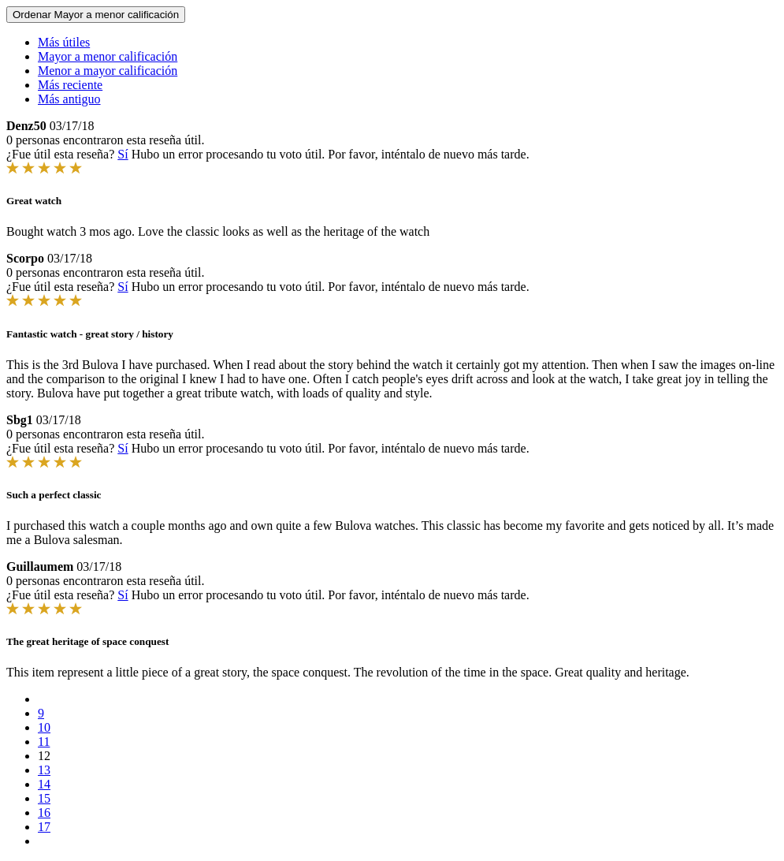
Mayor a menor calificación (107, 56)
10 (44, 727)
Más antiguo (69, 99)
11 (44, 741)
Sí (122, 154)
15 (44, 798)
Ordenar (96, 14)
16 (44, 812)
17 (44, 826)
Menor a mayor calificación (107, 70)
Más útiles (64, 42)
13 (44, 770)
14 (44, 784)
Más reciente (70, 84)
